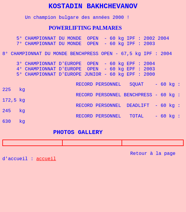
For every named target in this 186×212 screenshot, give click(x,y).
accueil (46, 160)
